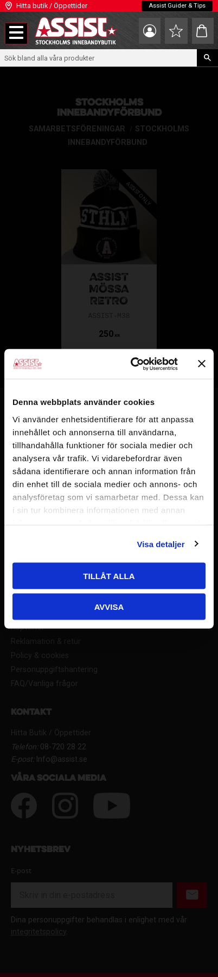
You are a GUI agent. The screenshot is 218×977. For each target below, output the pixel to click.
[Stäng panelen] (202, 364)
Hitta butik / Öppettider (51, 6)
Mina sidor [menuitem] (150, 31)
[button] (16, 33)
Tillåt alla (108, 576)
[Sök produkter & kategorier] (98, 58)
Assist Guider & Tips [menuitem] (177, 5)
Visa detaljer (160, 543)
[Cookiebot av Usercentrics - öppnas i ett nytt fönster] (133, 364)
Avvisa (109, 606)
